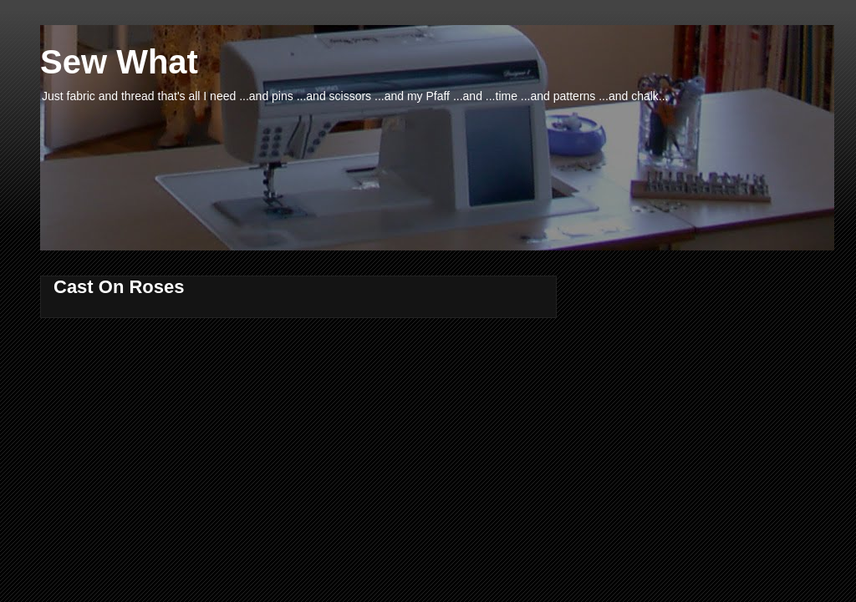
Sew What (119, 61)
